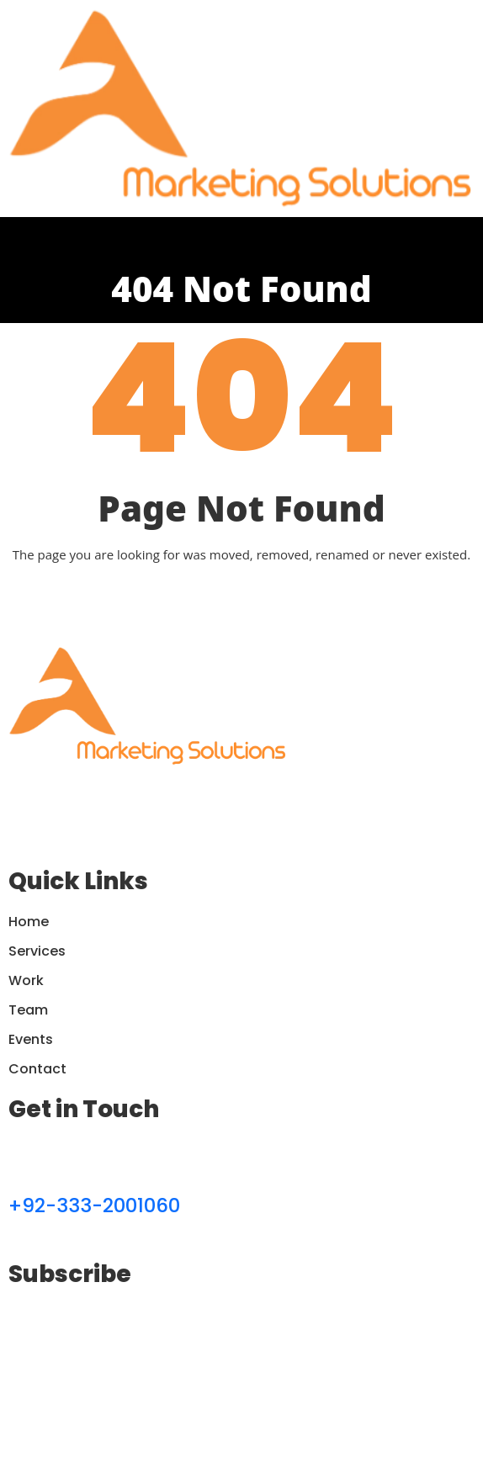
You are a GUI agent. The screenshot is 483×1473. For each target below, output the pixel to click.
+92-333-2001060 (94, 1205)
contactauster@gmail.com (85, 1225)
